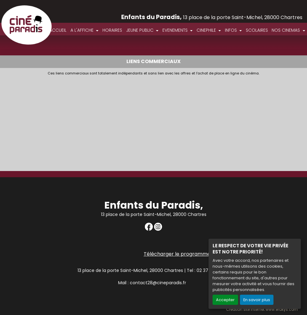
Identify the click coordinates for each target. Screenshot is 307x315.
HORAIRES (112, 30)
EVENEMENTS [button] (175, 30)
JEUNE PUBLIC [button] (140, 30)
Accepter (225, 299)
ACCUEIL (57, 30)
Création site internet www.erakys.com (262, 309)
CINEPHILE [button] (207, 30)
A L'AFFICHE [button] (82, 30)
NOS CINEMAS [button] (286, 30)
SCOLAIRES (257, 30)
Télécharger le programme (177, 253)
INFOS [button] (231, 30)
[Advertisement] (153, 121)
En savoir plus (256, 299)
